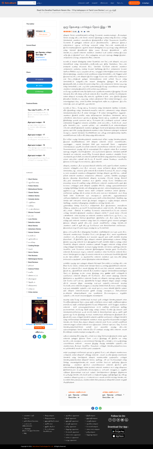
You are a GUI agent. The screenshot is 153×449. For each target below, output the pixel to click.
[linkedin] (126, 420)
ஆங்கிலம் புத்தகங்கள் (72, 415)
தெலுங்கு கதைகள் (92, 435)
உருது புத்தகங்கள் (71, 440)
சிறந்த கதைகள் (49, 415)
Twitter (39, 85)
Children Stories (34, 196)
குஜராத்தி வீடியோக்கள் (52, 421)
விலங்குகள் (32, 279)
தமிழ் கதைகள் (90, 432)
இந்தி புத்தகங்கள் (71, 418)
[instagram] (114, 420)
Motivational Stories (35, 189)
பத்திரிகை (31, 202)
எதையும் (31, 289)
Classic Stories (33, 192)
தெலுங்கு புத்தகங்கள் (72, 429)
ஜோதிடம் (31, 282)
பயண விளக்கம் (34, 209)
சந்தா (112, 3)
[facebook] (110, 420)
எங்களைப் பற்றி (83, 3)
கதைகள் (94, 3)
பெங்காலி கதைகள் (92, 426)
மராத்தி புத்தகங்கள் (71, 424)
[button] (34, 3)
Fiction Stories (33, 186)
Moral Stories (33, 226)
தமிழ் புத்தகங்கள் (71, 426)
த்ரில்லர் (31, 265)
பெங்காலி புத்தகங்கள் (72, 432)
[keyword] (26, 3)
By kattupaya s (40, 57)
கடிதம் (30, 249)
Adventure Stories (34, 229)
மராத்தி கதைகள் (91, 421)
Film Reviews (33, 256)
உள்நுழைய (146, 3)
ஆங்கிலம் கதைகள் (92, 424)
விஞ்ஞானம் (32, 285)
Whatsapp (39, 91)
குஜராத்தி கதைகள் (92, 418)
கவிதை (30, 206)
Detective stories (34, 222)
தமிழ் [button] (39, 3)
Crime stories (33, 292)
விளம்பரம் (104, 3)
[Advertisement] (39, 355)
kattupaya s (40, 31)
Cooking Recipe (33, 246)
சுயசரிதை (31, 242)
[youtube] (122, 420)
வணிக (30, 272)
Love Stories (32, 219)
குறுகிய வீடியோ (50, 426)
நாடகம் (31, 216)
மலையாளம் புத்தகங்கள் (73, 435)
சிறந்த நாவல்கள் (50, 418)
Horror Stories (33, 252)
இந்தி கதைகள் (90, 415)
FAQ (25, 433)
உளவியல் (32, 236)
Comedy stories (33, 199)
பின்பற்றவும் (43, 34)
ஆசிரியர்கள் (49, 424)
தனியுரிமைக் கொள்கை (31, 421)
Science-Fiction (33, 269)
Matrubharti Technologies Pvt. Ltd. (42, 446)
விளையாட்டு (33, 275)
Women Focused (34, 212)
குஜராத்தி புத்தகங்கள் (72, 421)
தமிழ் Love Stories (41, 60)
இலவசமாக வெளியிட (135, 3)
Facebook (39, 79)
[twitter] (118, 420)
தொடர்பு (120, 3)
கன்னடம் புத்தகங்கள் (72, 437)
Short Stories (32, 179)
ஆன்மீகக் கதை (33, 182)
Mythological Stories (35, 259)
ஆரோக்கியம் (33, 239)
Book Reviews (33, 262)
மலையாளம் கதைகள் (93, 429)
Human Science (33, 232)
